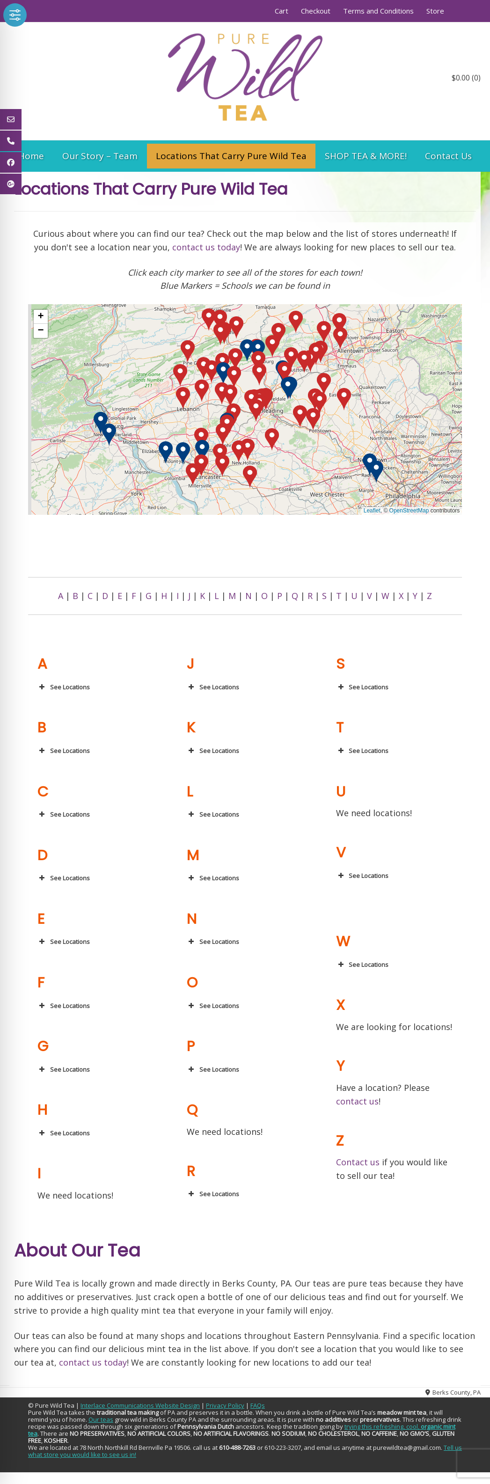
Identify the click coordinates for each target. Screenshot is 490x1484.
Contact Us (448, 156)
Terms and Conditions (378, 10)
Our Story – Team (100, 156)
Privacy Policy (225, 1405)
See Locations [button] (63, 687)
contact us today (206, 247)
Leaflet (372, 510)
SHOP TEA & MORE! (366, 156)
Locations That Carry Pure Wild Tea (231, 156)
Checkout (315, 10)
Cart (281, 10)
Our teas (100, 1419)
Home (31, 156)
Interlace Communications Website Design (140, 1405)
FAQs (257, 1405)
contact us (357, 1101)
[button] (188, 351)
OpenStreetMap (409, 510)
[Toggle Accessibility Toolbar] (15, 15)
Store (435, 10)
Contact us (358, 1162)
